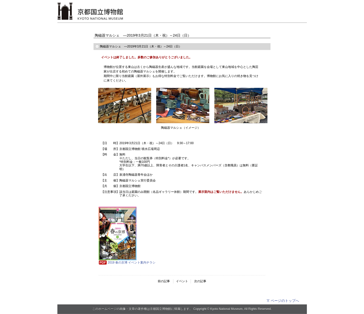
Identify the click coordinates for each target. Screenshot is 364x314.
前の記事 (164, 281)
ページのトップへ (282, 301)
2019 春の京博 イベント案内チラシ (131, 262)
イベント (182, 281)
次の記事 (200, 281)
